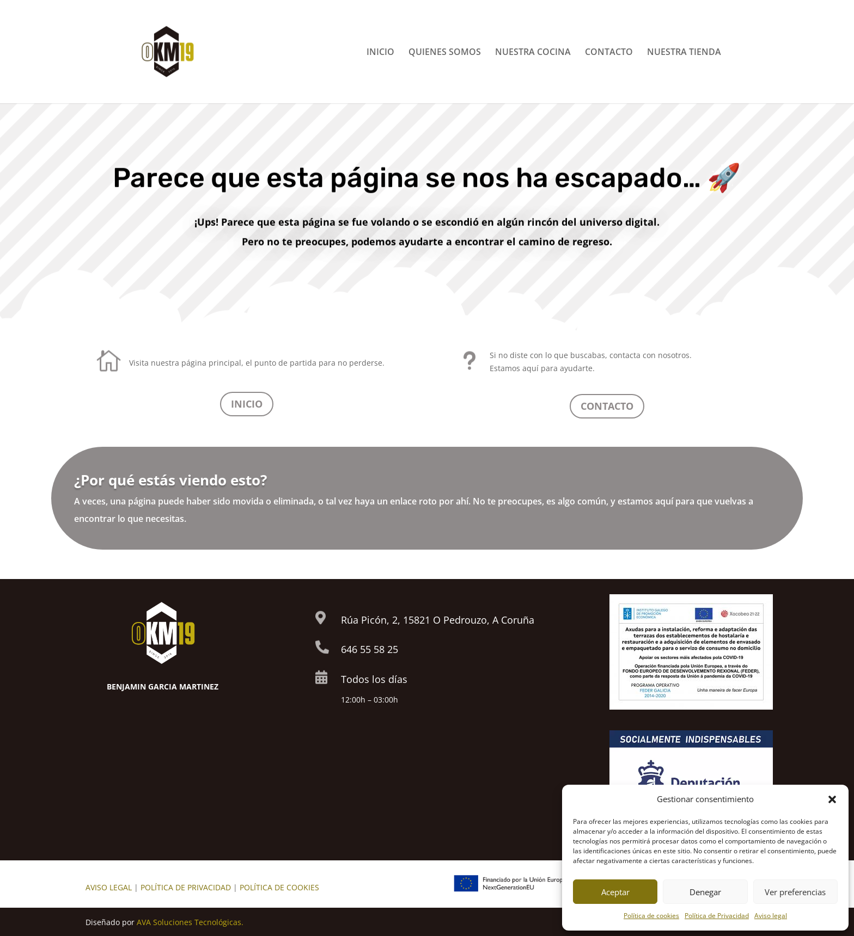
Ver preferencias (795, 891)
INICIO (380, 53)
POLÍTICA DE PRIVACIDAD (186, 887)
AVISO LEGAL (109, 887)
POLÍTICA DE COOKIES (279, 887)
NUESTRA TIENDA (684, 53)
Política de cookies (651, 915)
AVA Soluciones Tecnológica (187, 922)
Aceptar (615, 891)
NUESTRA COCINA (533, 53)
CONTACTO (609, 53)
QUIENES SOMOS (444, 53)
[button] (832, 799)
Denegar (705, 891)
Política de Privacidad (717, 915)
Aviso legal (770, 915)
